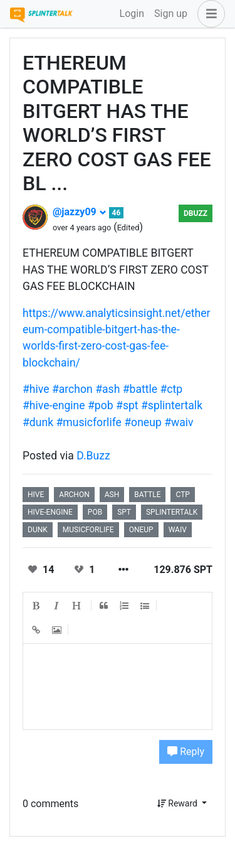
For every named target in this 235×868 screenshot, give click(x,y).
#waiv (178, 422)
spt (124, 512)
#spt (127, 405)
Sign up (170, 13)
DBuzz (195, 213)
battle (147, 494)
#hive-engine (54, 405)
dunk (38, 529)
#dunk (38, 422)
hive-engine (50, 512)
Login (132, 13)
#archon (72, 389)
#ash (107, 389)
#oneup (143, 422)
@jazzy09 (80, 212)
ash (112, 494)
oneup (141, 529)
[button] (208, 14)
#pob (100, 405)
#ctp (171, 389)
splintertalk (171, 512)
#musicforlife (88, 422)
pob (95, 512)
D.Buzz (93, 455)
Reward (178, 803)
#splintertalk (171, 405)
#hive (36, 389)
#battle (140, 389)
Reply (185, 752)
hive (36, 494)
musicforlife (88, 529)
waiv (178, 529)
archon (74, 494)
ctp (182, 494)
